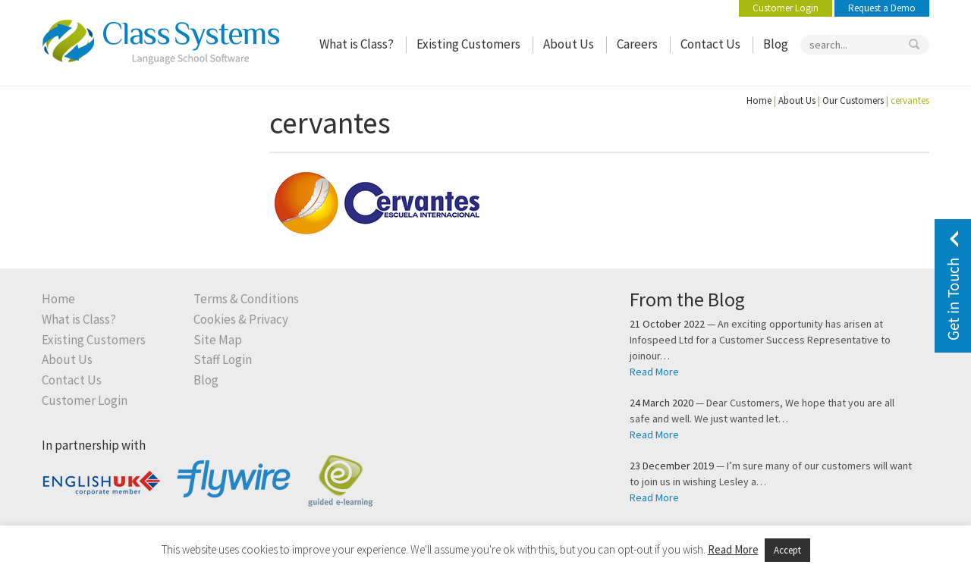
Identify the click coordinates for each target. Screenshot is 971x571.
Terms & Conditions (246, 299)
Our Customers (853, 100)
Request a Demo (882, 8)
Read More (654, 371)
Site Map (217, 340)
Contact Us (710, 44)
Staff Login (222, 360)
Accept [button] (787, 550)
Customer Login (786, 8)
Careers (637, 44)
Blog (775, 44)
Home (758, 100)
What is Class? (356, 44)
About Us (568, 44)
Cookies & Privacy (240, 320)
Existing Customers (468, 44)
